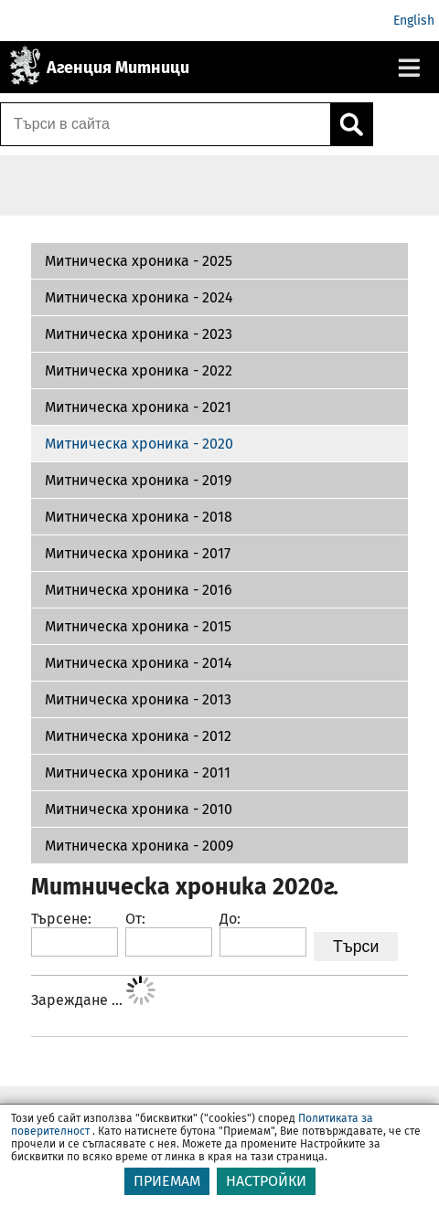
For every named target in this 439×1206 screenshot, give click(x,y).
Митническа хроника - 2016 (138, 589)
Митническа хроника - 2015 (138, 626)
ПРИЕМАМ (167, 1181)
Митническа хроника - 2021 (138, 407)
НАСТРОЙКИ (266, 1181)
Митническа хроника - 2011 (137, 772)
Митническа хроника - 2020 (139, 443)
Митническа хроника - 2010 (138, 809)
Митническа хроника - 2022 (138, 370)
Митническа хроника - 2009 (139, 845)
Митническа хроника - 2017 (137, 553)
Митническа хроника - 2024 (139, 297)
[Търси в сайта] (165, 124)
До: (230, 918)
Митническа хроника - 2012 (138, 736)
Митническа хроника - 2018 (138, 516)
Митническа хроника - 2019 (138, 480)
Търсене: (61, 918)
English (413, 20)
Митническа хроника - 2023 (138, 334)
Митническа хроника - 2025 (138, 261)
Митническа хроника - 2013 (138, 699)
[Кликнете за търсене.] (351, 124)
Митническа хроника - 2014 (138, 663)
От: (135, 918)
